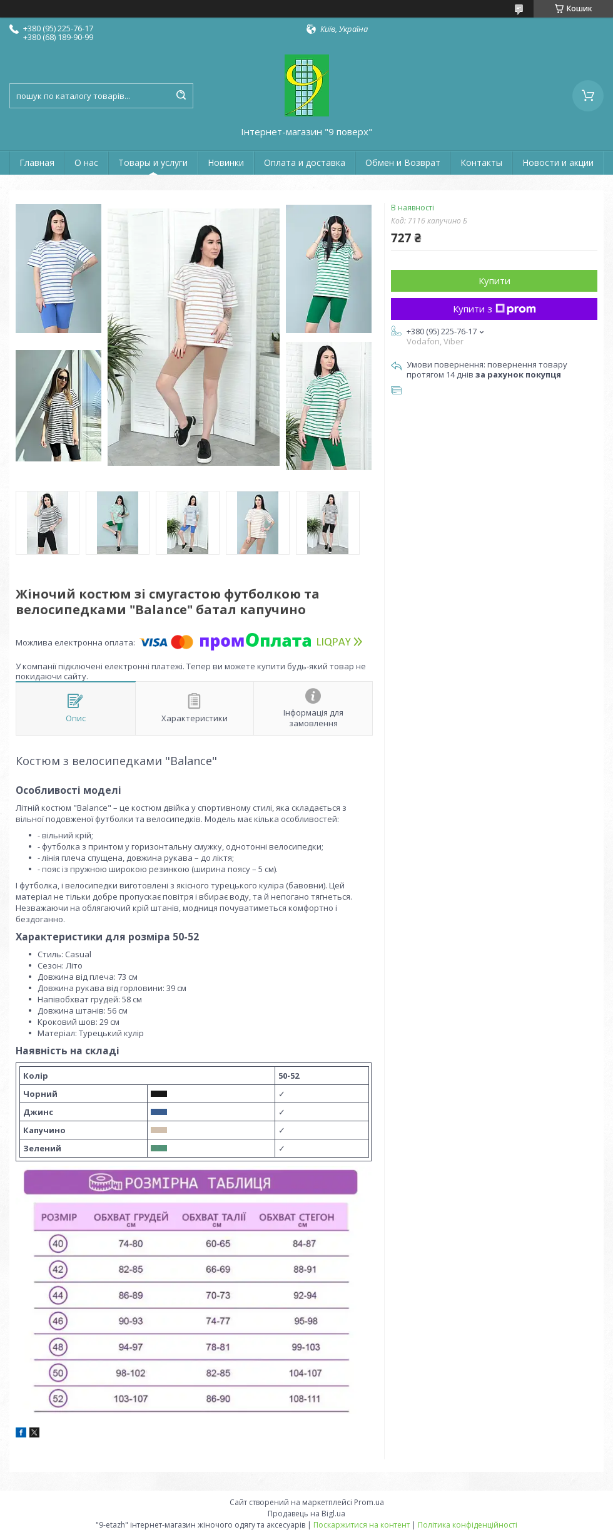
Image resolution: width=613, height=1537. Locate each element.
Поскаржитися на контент (361, 1524)
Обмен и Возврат (402, 162)
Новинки (226, 162)
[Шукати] (180, 95)
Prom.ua (369, 1502)
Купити (494, 280)
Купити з (494, 308)
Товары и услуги (153, 162)
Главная (36, 162)
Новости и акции (558, 162)
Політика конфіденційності (467, 1524)
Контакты (481, 162)
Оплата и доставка (304, 162)
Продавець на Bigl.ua (306, 1513)
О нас (86, 162)
